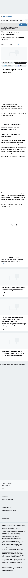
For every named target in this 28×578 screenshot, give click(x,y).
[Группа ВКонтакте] (3, 485)
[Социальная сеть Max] (20, 66)
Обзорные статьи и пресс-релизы (9, 510)
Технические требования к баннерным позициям (12, 512)
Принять (23, 24)
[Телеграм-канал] (7, 66)
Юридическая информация (7, 499)
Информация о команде (7, 502)
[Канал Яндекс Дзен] (20, 63)
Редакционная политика (7, 504)
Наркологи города (14, 20)
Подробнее (9, 547)
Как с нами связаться (6, 507)
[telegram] (16, 225)
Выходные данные (5, 518)
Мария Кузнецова (19, 45)
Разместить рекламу (6, 515)
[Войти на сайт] (25, 16)
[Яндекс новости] (7, 63)
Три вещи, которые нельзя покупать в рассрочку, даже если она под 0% (14, 262)
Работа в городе (4, 20)
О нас (3, 493)
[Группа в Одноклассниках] (5, 485)
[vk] (12, 225)
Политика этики (5, 496)
